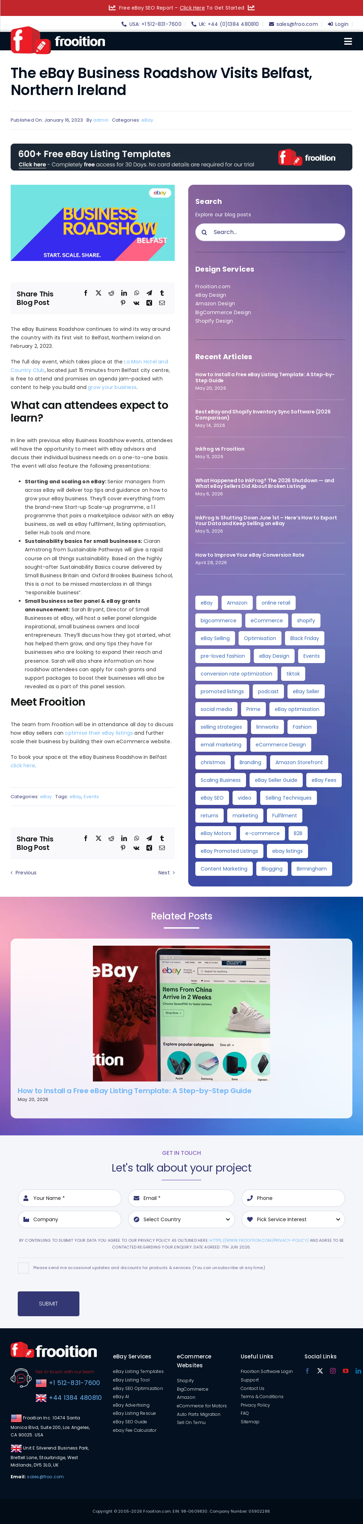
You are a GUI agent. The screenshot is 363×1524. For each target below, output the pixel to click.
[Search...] (270, 232)
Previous (26, 872)
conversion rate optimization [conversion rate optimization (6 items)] (236, 673)
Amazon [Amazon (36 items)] (237, 602)
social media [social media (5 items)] (216, 709)
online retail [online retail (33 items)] (276, 602)
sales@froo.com (45, 1477)
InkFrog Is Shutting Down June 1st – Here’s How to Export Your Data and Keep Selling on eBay (266, 520)
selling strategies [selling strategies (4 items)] (221, 726)
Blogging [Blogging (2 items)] (272, 868)
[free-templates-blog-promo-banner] (181, 146)
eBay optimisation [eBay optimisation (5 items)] (297, 709)
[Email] (162, 303)
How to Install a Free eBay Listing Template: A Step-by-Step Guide (264, 377)
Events (91, 796)
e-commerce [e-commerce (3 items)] (262, 833)
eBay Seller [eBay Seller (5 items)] (306, 691)
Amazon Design (215, 303)
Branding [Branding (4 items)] (250, 762)
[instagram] (333, 1371)
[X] (98, 293)
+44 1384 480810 (75, 1397)
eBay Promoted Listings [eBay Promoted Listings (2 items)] (229, 851)
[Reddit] (111, 293)
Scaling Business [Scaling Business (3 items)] (221, 780)
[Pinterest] (123, 303)
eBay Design (210, 295)
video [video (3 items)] (244, 797)
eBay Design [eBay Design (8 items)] (274, 656)
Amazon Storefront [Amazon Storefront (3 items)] (299, 762)
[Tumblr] (162, 293)
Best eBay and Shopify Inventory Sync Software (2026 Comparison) (262, 414)
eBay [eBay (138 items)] (207, 602)
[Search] (204, 232)
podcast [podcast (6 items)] (268, 691)
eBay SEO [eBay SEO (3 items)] (212, 797)
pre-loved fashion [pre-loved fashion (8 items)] (223, 656)
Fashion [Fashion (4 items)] (302, 726)
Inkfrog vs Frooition (220, 448)
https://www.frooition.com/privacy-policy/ (259, 1240)
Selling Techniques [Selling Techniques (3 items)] (289, 797)
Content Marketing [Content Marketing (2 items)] (224, 868)
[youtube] (345, 1371)
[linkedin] (358, 1371)
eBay (147, 120)
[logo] (58, 28)
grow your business (112, 387)
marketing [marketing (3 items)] (245, 815)
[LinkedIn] (124, 293)
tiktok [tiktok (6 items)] (293, 673)
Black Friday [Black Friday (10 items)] (304, 638)
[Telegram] (149, 293)
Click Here (192, 7)
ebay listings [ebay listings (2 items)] (287, 851)
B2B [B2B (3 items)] (298, 833)
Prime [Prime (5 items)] (253, 709)
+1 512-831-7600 (73, 1382)
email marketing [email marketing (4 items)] (221, 744)
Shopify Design (214, 320)
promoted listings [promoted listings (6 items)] (222, 691)
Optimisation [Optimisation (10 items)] (260, 638)
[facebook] (307, 1371)
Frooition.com (212, 286)
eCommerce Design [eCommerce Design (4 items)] (281, 744)
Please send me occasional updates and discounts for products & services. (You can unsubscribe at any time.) (149, 1267)
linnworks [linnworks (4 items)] (267, 726)
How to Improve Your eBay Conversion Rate (250, 554)
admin (100, 120)
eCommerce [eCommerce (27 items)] (267, 620)
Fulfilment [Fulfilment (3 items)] (284, 815)
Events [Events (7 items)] (311, 656)
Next (164, 872)
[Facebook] (85, 293)
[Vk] (136, 303)
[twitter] (320, 1371)
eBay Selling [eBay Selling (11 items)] (215, 638)
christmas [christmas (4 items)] (213, 762)
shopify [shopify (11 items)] (306, 620)
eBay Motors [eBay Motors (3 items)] (216, 833)
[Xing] (149, 303)
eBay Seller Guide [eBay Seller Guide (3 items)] (276, 780)
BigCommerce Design (223, 312)
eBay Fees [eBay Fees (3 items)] (324, 780)
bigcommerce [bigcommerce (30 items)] (218, 620)
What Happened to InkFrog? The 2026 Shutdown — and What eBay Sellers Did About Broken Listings (264, 483)
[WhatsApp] (137, 293)
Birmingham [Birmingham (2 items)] (312, 868)
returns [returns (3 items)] (209, 815)
